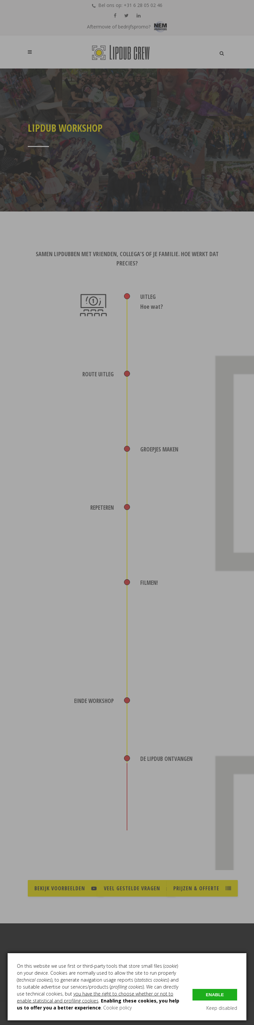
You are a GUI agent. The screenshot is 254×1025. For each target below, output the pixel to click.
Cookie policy (117, 1007)
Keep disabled (221, 1008)
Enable (215, 994)
